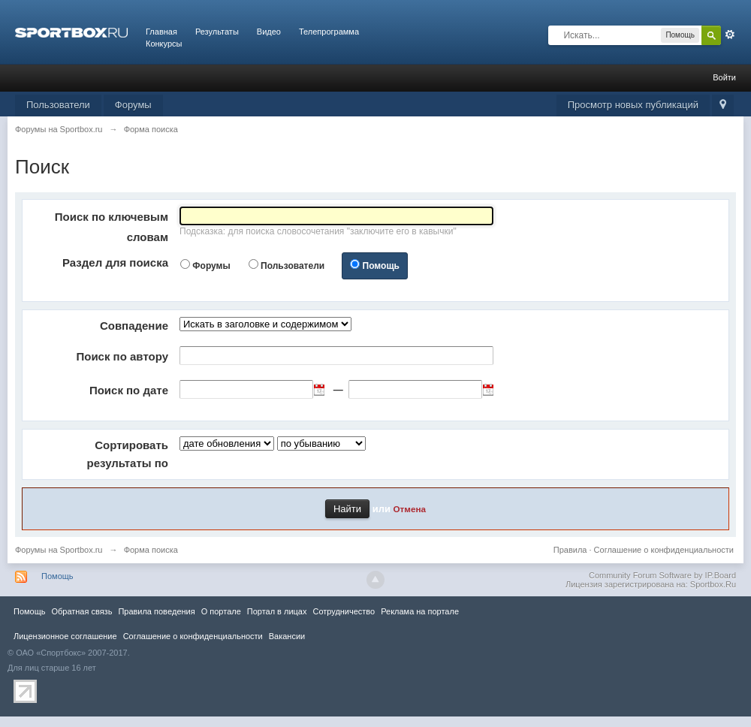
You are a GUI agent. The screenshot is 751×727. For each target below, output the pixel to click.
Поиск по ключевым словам (111, 226)
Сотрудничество (343, 611)
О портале (221, 611)
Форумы (133, 104)
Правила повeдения (156, 611)
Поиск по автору (122, 356)
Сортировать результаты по (127, 454)
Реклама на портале (420, 611)
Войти (724, 77)
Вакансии (287, 636)
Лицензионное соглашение (65, 636)
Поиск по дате (128, 390)
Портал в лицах (277, 611)
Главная (161, 31)
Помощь (381, 266)
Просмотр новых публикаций (633, 104)
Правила (570, 549)
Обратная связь (81, 611)
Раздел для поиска (115, 262)
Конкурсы (164, 43)
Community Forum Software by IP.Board (662, 575)
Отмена (410, 509)
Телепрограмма (329, 31)
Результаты (217, 31)
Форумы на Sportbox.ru (59, 549)
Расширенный (730, 35)
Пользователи (58, 104)
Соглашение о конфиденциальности (664, 549)
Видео (269, 31)
